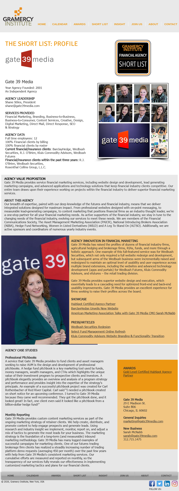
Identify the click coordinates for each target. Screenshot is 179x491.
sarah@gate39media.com (140, 436)
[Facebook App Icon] (152, 483)
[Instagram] (175, 483)
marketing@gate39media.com (143, 421)
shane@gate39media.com (22, 106)
